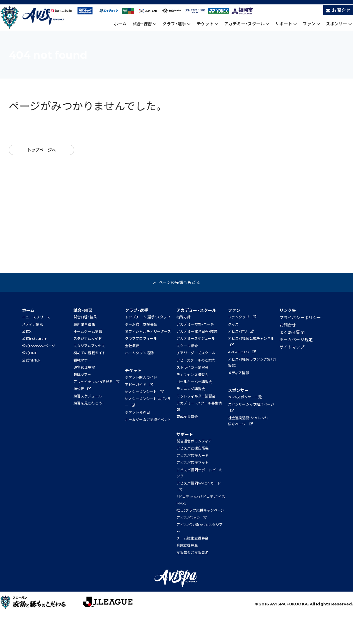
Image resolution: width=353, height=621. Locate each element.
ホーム (120, 23)
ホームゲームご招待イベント (148, 419)
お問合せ (338, 10)
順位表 (82, 388)
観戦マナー (82, 360)
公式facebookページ (38, 345)
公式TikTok (31, 360)
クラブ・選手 (176, 23)
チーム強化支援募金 (141, 324)
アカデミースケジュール (195, 338)
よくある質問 (291, 332)
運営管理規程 (84, 367)
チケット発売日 (137, 412)
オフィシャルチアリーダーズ (148, 331)
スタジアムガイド (88, 338)
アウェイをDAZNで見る (96, 381)
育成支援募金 (187, 416)
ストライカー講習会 (192, 367)
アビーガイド (139, 384)
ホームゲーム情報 (88, 331)
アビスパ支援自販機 (192, 448)
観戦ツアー (82, 374)
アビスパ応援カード (192, 455)
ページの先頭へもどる (176, 282)
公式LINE (29, 352)
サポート (286, 23)
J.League (102, 603)
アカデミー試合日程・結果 (196, 331)
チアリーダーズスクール (195, 352)
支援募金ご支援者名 (192, 552)
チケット (207, 23)
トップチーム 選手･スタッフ (147, 316)
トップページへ (41, 150)
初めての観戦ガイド (90, 352)
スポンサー (339, 23)
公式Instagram (34, 338)
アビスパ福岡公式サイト (33, 18)
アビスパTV (241, 331)
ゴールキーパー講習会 (194, 381)
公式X (26, 331)
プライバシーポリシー (300, 317)
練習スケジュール (88, 396)
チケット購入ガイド (141, 377)
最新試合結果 (84, 324)
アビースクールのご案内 (195, 360)
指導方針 (183, 316)
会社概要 (132, 345)
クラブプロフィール (141, 338)
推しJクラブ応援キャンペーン (200, 510)
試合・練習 (145, 23)
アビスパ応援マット (192, 462)
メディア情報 (32, 324)
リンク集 (287, 310)
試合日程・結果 (85, 316)
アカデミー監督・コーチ (195, 324)
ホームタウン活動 (139, 352)
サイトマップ (291, 347)
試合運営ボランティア (194, 441)
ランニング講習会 (190, 388)
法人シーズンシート (144, 391)
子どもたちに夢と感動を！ (35, 603)
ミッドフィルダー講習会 (196, 396)
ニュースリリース (36, 316)
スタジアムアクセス (89, 345)
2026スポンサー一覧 (245, 396)
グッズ (233, 324)
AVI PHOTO (242, 351)
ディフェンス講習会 (192, 374)
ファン (311, 23)
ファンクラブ (242, 316)
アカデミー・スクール (246, 23)
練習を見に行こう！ (89, 403)
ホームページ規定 (296, 339)
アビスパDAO (191, 517)
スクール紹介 (187, 345)
